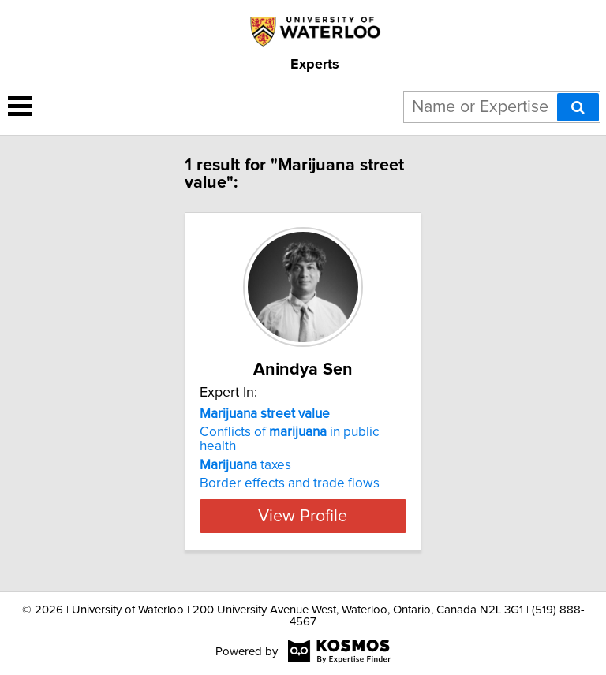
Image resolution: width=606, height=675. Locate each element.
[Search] (578, 107)
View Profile (302, 515)
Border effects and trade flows (290, 483)
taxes (245, 465)
